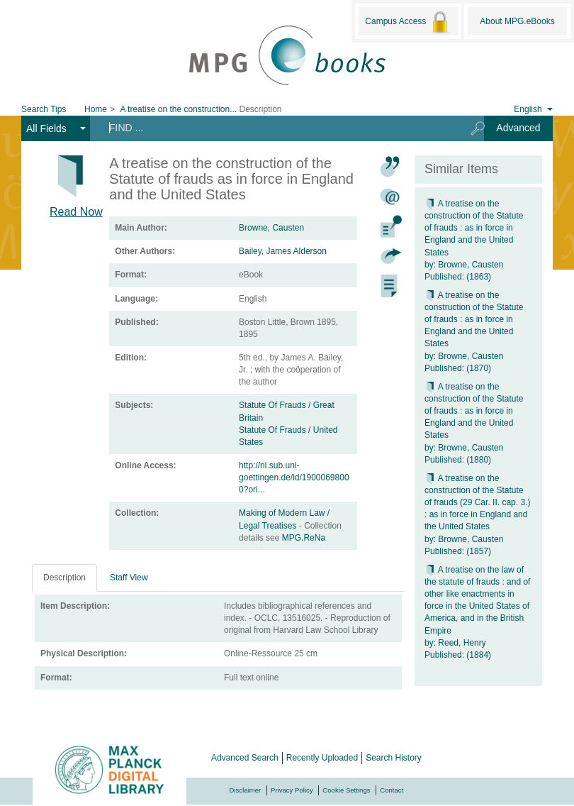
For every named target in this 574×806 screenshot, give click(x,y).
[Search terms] (275, 128)
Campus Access (408, 22)
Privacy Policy (292, 790)
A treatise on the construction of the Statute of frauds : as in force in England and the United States (473, 228)
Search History (394, 758)
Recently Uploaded (322, 758)
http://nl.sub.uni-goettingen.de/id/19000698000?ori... (294, 477)
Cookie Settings (346, 790)
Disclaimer (245, 790)
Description (64, 578)
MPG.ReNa (303, 538)
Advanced (518, 127)
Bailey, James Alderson (283, 251)
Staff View (129, 578)
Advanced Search (244, 758)
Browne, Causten (271, 228)
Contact (391, 790)
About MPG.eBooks (517, 21)
